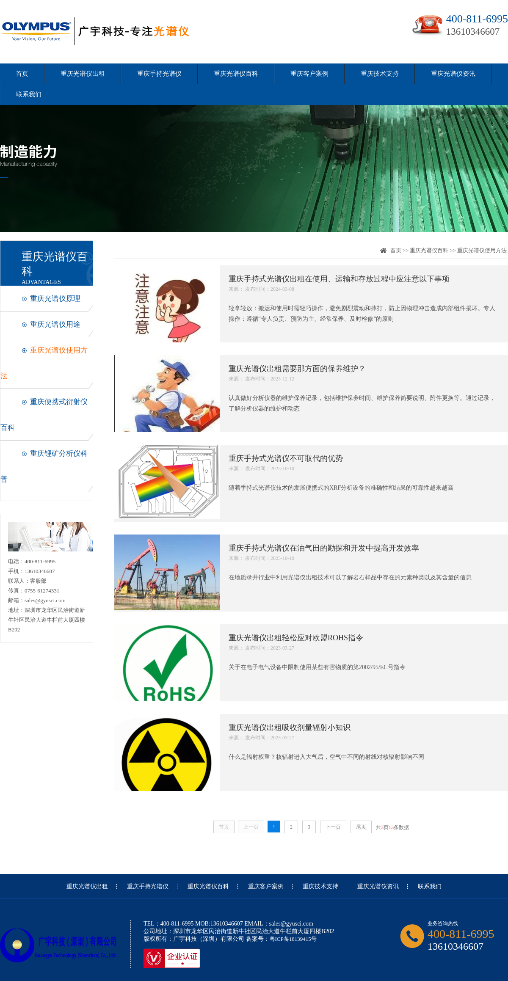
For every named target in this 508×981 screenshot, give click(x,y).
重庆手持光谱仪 (159, 73)
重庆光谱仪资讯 (453, 73)
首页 (22, 73)
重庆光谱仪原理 (55, 299)
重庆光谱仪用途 (55, 324)
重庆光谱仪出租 (83, 73)
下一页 (333, 827)
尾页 (361, 827)
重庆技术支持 (380, 73)
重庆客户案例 (309, 73)
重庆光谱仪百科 (236, 73)
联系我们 (28, 94)
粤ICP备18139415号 (293, 939)
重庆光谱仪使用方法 (482, 250)
